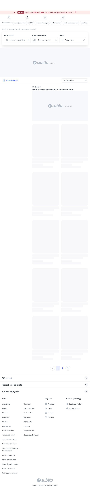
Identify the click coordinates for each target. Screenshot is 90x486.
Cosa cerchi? (9, 35)
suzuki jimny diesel (20, 23)
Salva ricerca (10, 80)
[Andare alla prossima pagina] (68, 368)
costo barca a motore (71, 23)
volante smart (56, 23)
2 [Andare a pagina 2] (62, 368)
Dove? (62, 35)
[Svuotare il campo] (28, 40)
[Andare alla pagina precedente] (52, 368)
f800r (31, 23)
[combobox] (18, 40)
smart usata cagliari (42, 23)
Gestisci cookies (8, 430)
